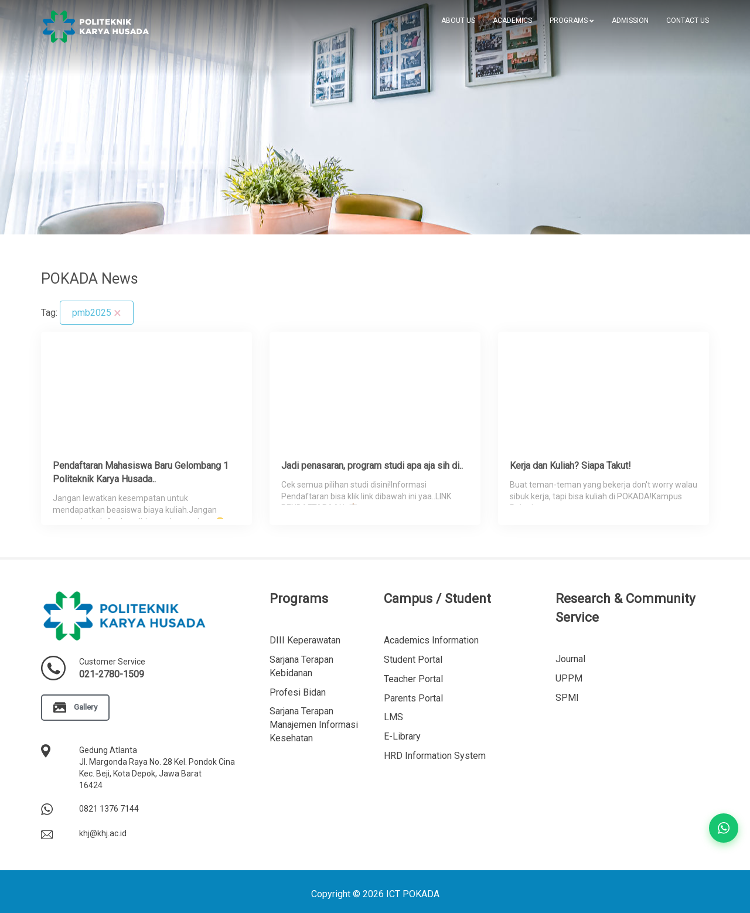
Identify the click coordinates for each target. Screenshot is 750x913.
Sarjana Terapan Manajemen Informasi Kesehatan (314, 725)
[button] (572, 20)
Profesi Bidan (298, 692)
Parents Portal (413, 698)
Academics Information (431, 640)
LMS (393, 717)
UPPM (568, 678)
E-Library (402, 736)
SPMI (567, 697)
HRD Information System (435, 755)
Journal (570, 659)
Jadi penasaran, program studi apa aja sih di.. (372, 465)
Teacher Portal (413, 678)
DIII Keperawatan (305, 640)
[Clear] (117, 313)
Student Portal (413, 659)
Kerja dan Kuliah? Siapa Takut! (570, 465)
